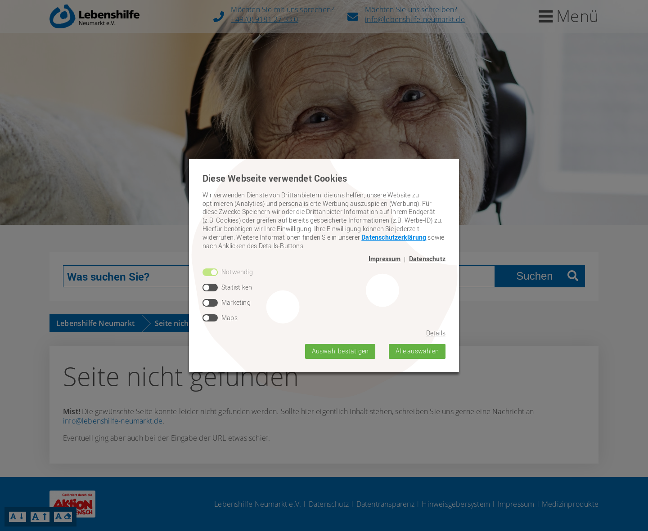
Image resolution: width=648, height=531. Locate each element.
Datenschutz (427, 259)
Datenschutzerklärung (393, 237)
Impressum (385, 259)
